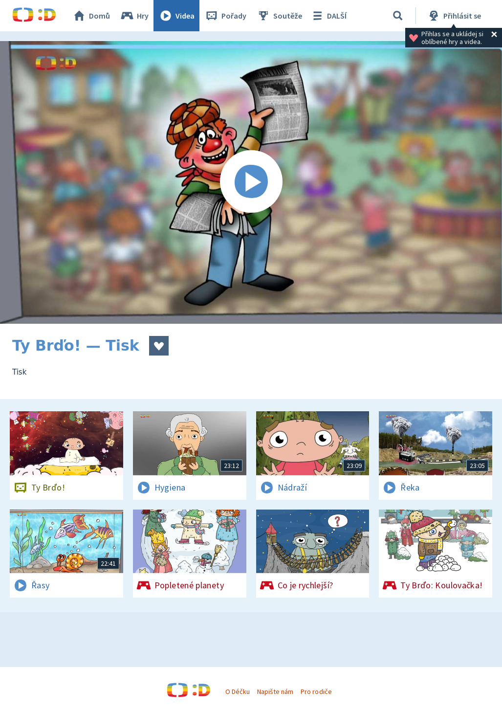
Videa (176, 15)
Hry (134, 15)
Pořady (225, 15)
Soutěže (279, 15)
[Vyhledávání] (397, 15)
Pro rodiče (316, 691)
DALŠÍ (328, 15)
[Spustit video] (251, 182)
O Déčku (237, 691)
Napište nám (275, 691)
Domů (91, 15)
